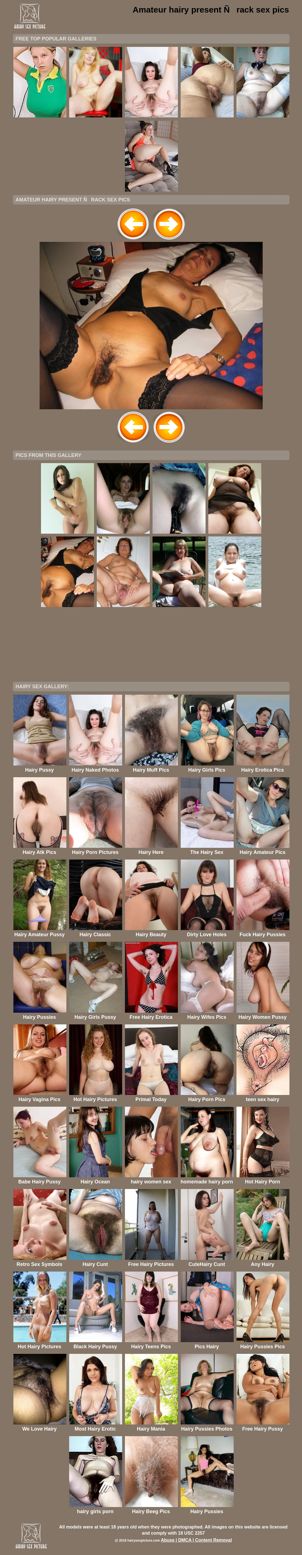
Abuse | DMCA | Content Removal (196, 1540)
